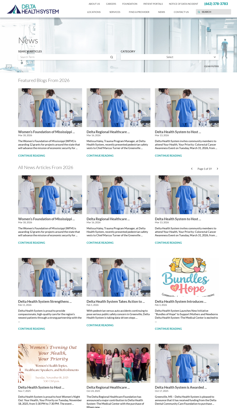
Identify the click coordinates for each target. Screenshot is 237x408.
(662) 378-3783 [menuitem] (216, 4)
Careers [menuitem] (111, 4)
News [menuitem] (161, 11)
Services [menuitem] (114, 11)
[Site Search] (199, 12)
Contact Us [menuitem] (181, 11)
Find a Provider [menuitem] (139, 11)
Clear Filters (211, 66)
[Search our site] (213, 12)
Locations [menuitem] (94, 11)
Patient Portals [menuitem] (153, 4)
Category (128, 51)
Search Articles (30, 51)
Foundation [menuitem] (129, 4)
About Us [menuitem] (94, 4)
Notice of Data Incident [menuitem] (183, 4)
